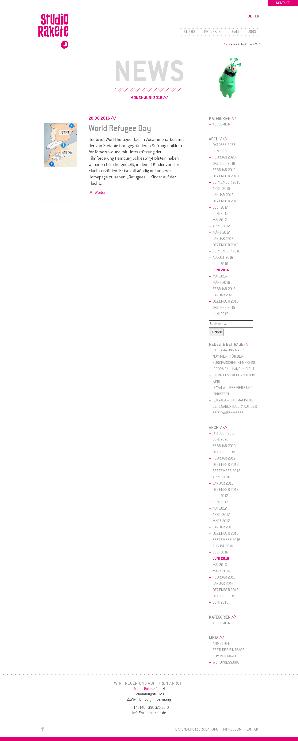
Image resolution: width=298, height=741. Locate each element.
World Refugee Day (120, 128)
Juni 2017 (220, 213)
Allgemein (221, 124)
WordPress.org (226, 662)
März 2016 (221, 282)
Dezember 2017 (226, 201)
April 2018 (221, 188)
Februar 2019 (224, 170)
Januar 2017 (223, 238)
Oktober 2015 (224, 307)
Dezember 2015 (226, 301)
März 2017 (221, 232)
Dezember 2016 (226, 245)
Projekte (212, 31)
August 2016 (223, 257)
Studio (189, 31)
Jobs (252, 31)
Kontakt (283, 3)
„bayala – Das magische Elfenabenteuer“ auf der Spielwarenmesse (235, 406)
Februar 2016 (224, 289)
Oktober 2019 (224, 163)
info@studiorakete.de (149, 713)
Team (234, 31)
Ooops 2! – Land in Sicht (233, 369)
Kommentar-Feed (227, 656)
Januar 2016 (223, 295)
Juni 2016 (221, 270)
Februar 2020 (224, 157)
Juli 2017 (220, 207)
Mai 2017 (220, 220)
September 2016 (226, 251)
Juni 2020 (220, 151)
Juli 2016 (220, 264)
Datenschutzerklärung (196, 729)
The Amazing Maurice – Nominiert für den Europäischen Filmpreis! (234, 356)
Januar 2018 (223, 195)
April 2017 (221, 226)
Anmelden (221, 643)
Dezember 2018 (226, 176)
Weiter (100, 192)
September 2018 (226, 182)
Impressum (232, 729)
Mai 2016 (220, 276)
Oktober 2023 (224, 145)
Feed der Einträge (228, 650)
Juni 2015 (220, 314)
